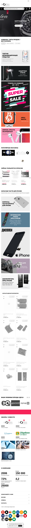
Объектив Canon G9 (6, 386)
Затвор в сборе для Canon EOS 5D (8, 339)
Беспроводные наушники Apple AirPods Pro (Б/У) (15, 181)
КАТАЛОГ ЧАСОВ (18, 25)
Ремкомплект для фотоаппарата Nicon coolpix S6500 (9, 363)
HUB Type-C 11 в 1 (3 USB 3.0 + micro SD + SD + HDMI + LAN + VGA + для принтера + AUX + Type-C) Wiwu (7, 181)
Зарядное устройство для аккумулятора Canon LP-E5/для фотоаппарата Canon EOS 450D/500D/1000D (21, 339)
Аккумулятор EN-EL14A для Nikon (8, 314)
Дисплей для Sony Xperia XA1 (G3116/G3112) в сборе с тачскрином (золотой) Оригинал (22, 387)
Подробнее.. (16, 525)
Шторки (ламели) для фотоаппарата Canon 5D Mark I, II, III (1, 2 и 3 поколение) (22, 314)
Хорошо (20, 525)
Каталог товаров (1, 9)
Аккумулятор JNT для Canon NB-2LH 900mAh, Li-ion (21, 363)
